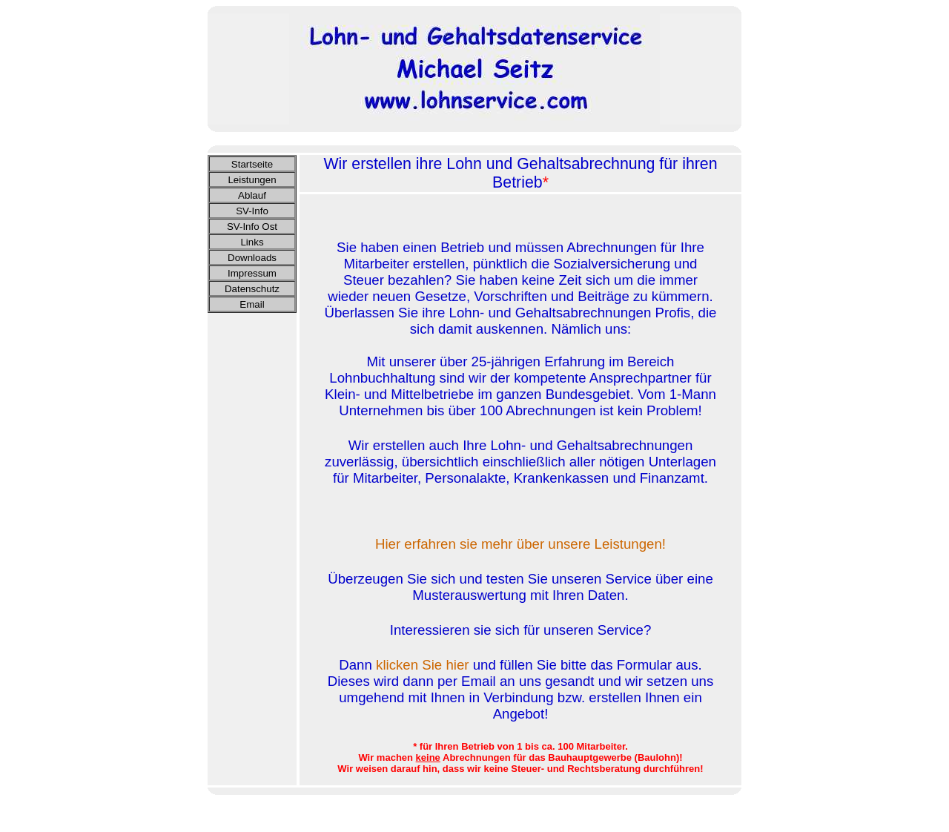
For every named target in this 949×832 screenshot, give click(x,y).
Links (251, 242)
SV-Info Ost (252, 226)
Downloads (252, 257)
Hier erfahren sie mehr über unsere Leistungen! (520, 544)
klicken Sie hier (422, 665)
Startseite (252, 164)
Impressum (252, 273)
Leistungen (252, 179)
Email (251, 304)
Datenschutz (252, 288)
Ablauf (252, 195)
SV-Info (252, 211)
